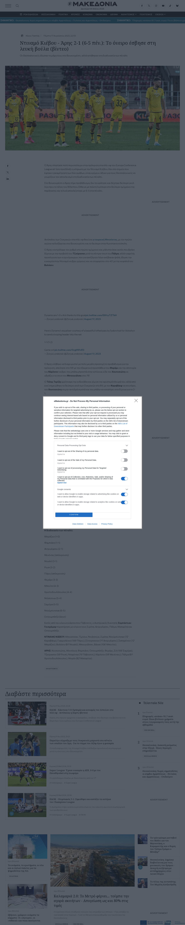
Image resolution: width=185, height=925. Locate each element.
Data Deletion (77, 524)
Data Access (92, 524)
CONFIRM (74, 515)
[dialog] (92, 462)
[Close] (137, 401)
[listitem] (92, 445)
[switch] (124, 451)
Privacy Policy (107, 524)
